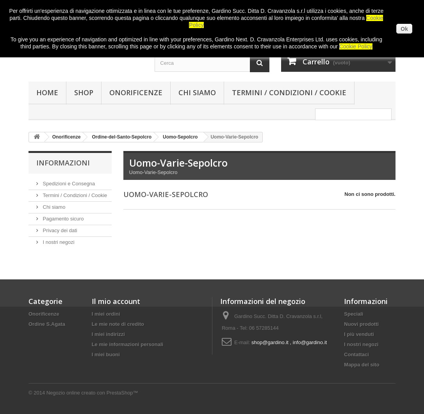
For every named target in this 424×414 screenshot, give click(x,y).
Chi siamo (197, 92)
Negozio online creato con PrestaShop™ (92, 393)
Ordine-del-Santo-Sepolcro (121, 137)
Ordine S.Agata (47, 324)
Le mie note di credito (118, 324)
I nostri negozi (58, 242)
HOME (47, 92)
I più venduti (359, 334)
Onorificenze (135, 92)
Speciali (353, 314)
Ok (404, 29)
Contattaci (356, 354)
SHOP (83, 92)
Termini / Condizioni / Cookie (289, 92)
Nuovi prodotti (361, 324)
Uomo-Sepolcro (180, 137)
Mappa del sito (361, 365)
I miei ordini (106, 314)
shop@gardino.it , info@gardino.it (289, 342)
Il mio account (116, 301)
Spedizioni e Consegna (68, 184)
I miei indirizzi (108, 334)
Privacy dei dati (59, 230)
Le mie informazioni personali (127, 344)
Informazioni (63, 162)
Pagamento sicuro (62, 219)
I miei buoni (106, 354)
